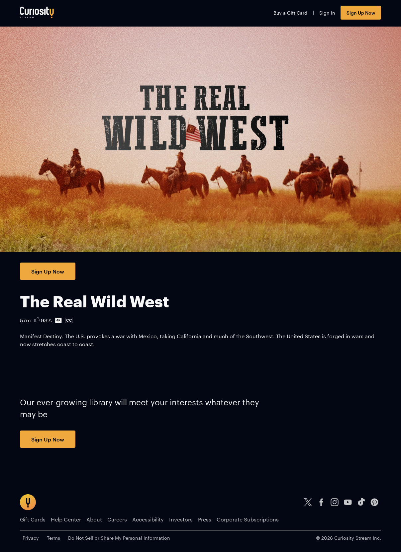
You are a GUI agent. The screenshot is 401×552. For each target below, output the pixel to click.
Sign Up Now (361, 12)
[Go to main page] (37, 12)
